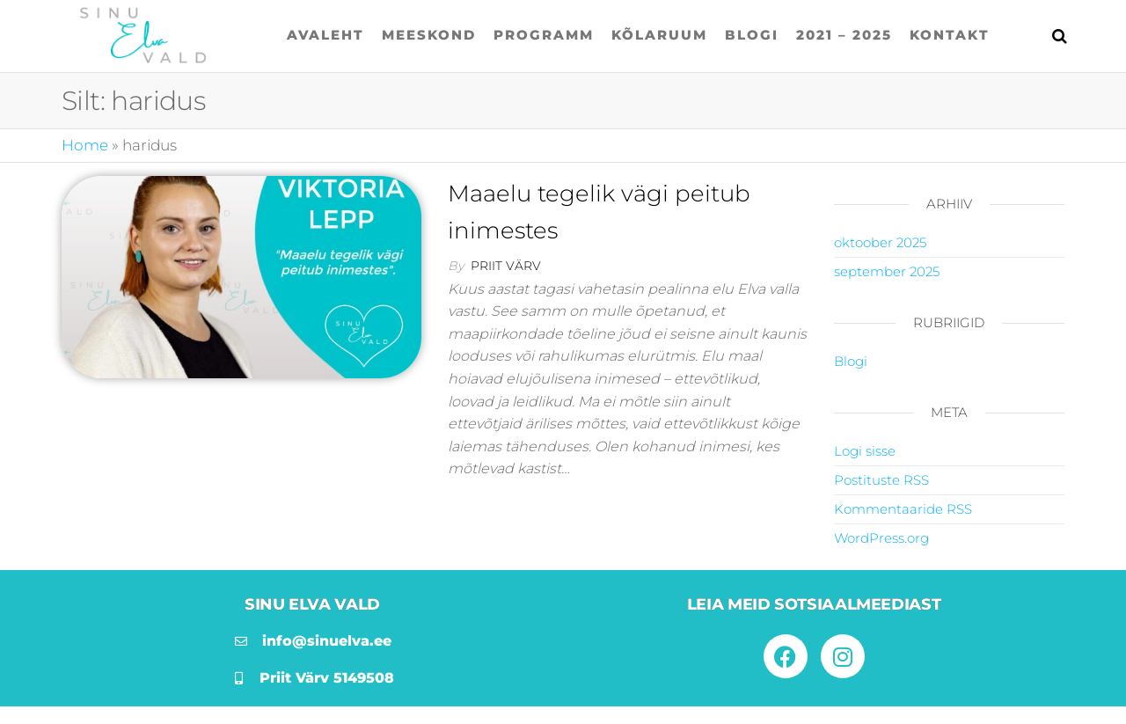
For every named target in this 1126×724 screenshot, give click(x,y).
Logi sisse (865, 450)
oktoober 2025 (880, 242)
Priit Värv (506, 266)
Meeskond (429, 34)
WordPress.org (881, 538)
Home (85, 145)
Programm (544, 34)
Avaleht (325, 34)
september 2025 (887, 271)
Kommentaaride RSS (903, 509)
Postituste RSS (881, 480)
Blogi (752, 34)
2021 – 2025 (844, 34)
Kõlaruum (659, 34)
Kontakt (950, 34)
